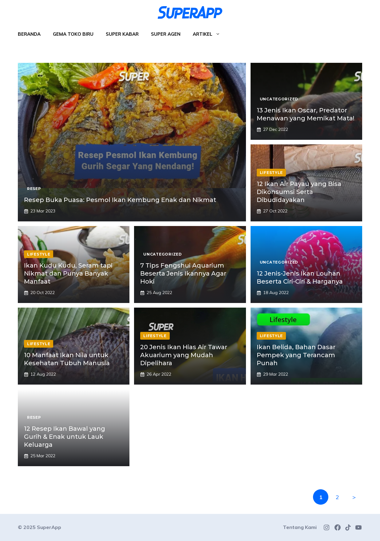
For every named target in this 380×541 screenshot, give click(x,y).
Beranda (29, 34)
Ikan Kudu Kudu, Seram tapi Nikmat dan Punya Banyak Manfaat (68, 273)
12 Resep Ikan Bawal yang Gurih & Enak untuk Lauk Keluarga (64, 436)
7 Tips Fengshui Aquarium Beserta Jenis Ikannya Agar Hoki (183, 273)
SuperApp (49, 527)
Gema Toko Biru (73, 34)
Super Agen (165, 34)
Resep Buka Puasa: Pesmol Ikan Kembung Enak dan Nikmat (120, 200)
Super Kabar (122, 34)
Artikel (209, 34)
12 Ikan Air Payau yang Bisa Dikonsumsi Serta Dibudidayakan (299, 192)
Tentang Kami (300, 527)
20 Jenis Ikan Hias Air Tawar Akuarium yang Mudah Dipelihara (183, 355)
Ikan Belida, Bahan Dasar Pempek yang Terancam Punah (296, 355)
